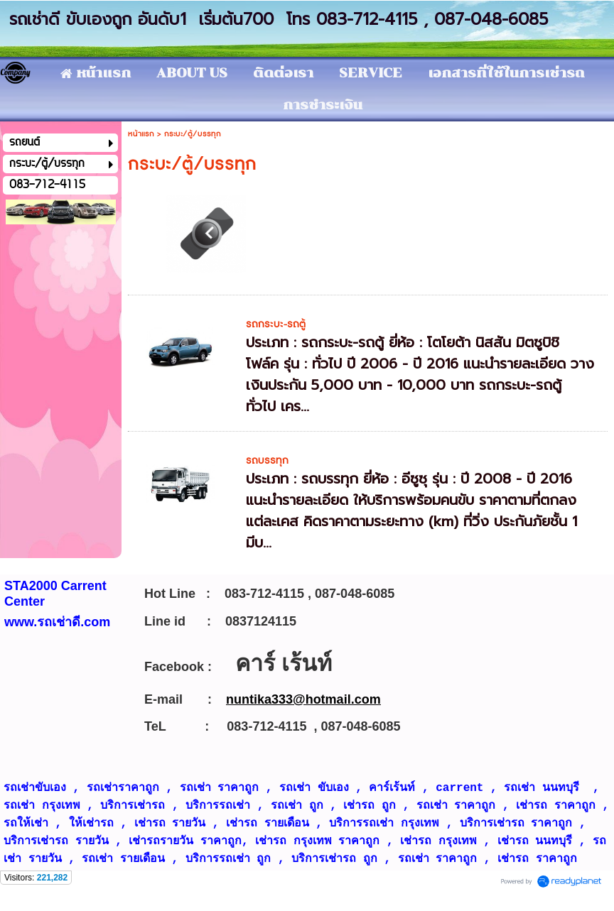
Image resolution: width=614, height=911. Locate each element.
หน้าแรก (141, 134)
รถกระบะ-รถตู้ (276, 324)
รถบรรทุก (267, 460)
